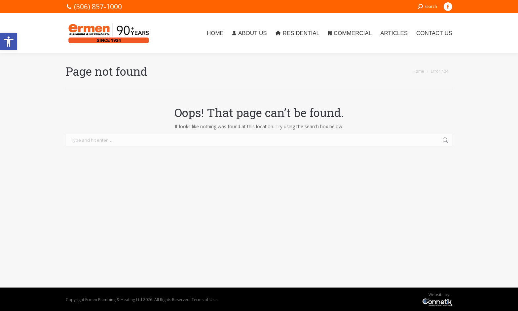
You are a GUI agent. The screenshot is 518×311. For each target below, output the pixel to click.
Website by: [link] (440, 294)
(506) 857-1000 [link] (98, 7)
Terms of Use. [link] (205, 299)
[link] (8, 41)
